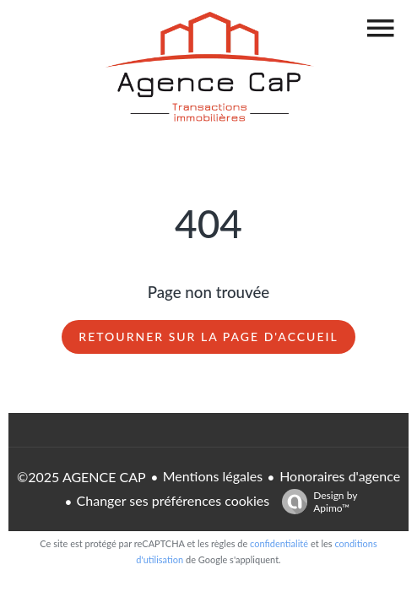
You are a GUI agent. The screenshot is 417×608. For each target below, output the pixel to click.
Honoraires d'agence (339, 476)
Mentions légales (213, 476)
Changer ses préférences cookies (173, 500)
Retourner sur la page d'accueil (208, 336)
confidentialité (279, 543)
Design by (315, 501)
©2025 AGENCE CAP (81, 477)
